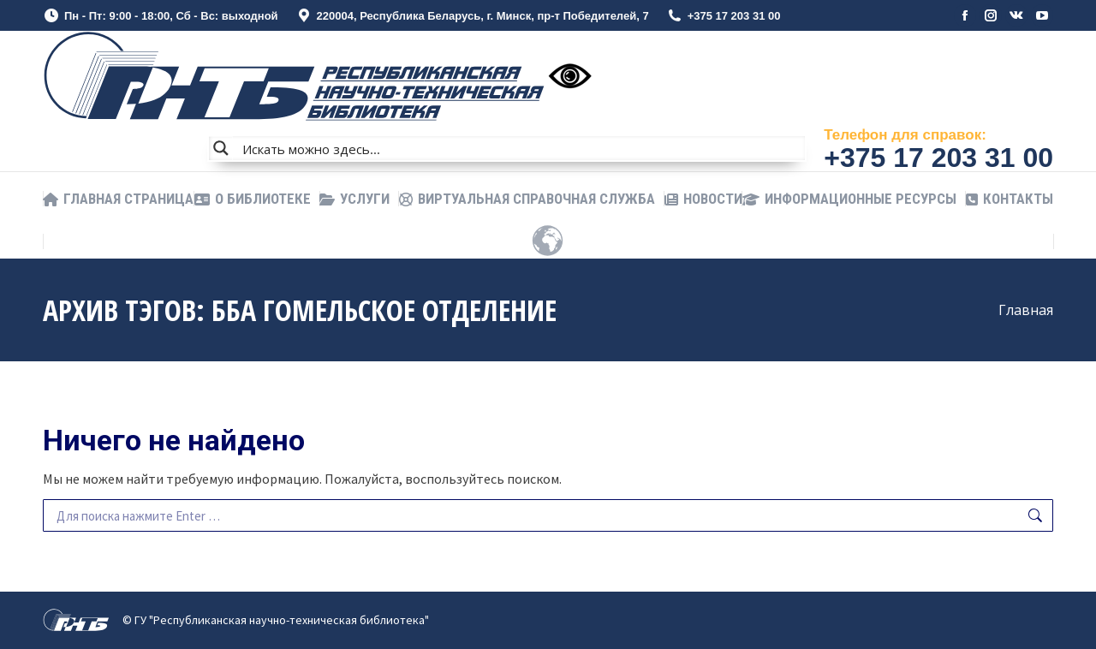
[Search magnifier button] (221, 148)
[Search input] (519, 148)
